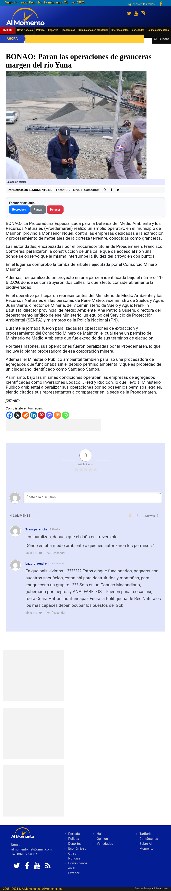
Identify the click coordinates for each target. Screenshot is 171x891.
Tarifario (146, 834)
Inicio (7, 30)
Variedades (138, 30)
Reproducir (19, 209)
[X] (17, 415)
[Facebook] (9, 415)
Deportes (53, 30)
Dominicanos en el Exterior (93, 30)
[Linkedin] (33, 415)
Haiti (100, 834)
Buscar (164, 39)
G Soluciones (161, 888)
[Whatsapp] (65, 415)
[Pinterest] (41, 415)
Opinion (102, 839)
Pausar (38, 209)
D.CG (14, 282)
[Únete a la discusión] (92, 497)
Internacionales (120, 30)
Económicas (68, 30)
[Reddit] (25, 415)
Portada (74, 834)
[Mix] (57, 415)
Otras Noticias (25, 30)
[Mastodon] (49, 415)
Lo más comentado (158, 30)
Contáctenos (149, 839)
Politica (40, 30)
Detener (55, 209)
